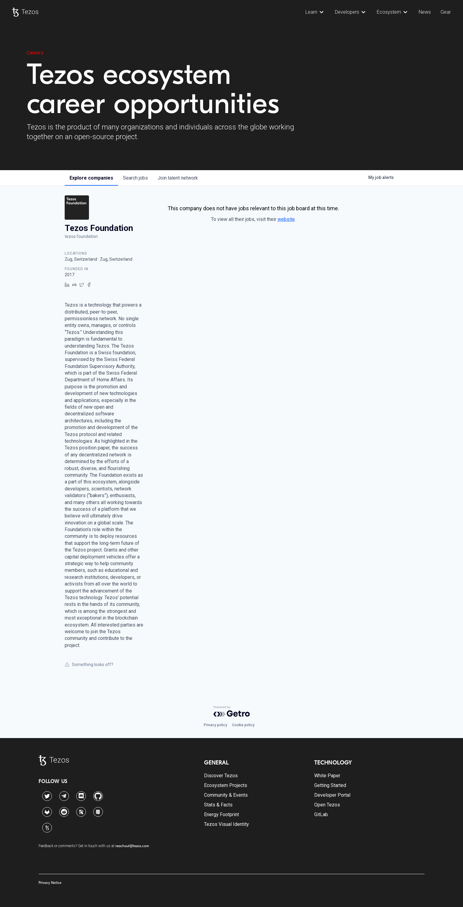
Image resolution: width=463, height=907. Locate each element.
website (286, 219)
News (425, 12)
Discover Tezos (221, 775)
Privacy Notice (50, 883)
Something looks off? (89, 664)
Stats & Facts (218, 805)
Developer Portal (332, 795)
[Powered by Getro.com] (231, 711)
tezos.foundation (81, 236)
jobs (135, 178)
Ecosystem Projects (225, 785)
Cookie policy (243, 725)
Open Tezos (327, 805)
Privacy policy (215, 725)
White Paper (327, 775)
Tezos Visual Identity (226, 824)
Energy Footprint (221, 814)
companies (91, 178)
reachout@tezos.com (132, 846)
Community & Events (226, 795)
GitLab (321, 814)
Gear (446, 12)
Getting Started (330, 785)
